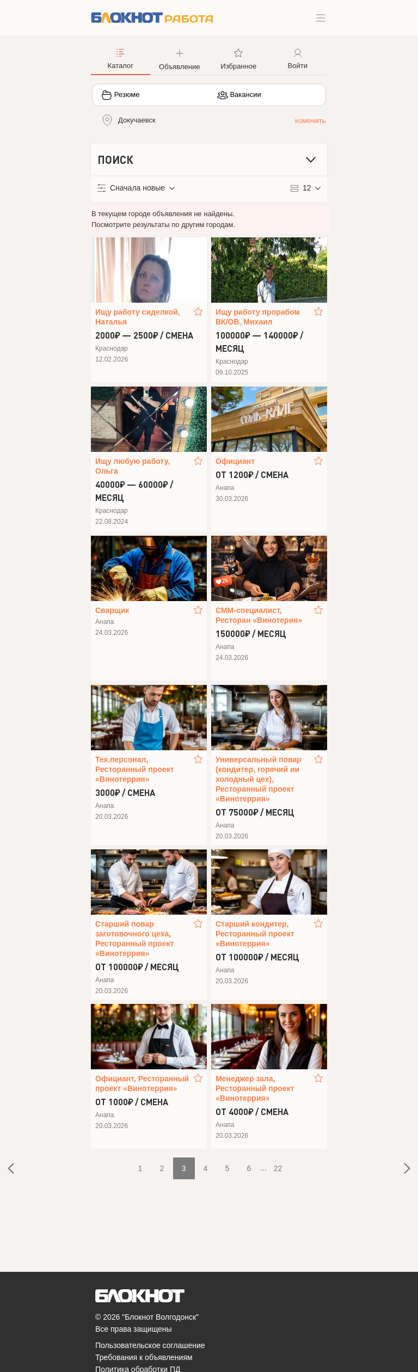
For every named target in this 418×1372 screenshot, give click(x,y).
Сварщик (112, 610)
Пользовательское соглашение (150, 1345)
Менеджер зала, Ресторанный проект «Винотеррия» (255, 1088)
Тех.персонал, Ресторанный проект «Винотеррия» (134, 769)
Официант (235, 461)
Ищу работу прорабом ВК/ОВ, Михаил (258, 317)
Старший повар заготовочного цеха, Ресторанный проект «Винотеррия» (134, 939)
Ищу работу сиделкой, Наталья (137, 317)
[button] (180, 58)
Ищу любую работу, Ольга (132, 466)
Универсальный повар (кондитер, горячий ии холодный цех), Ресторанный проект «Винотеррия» (259, 779)
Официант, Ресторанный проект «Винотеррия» (142, 1083)
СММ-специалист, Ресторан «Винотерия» (259, 615)
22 (278, 1168)
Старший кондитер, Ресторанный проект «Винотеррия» (255, 934)
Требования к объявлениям (144, 1357)
